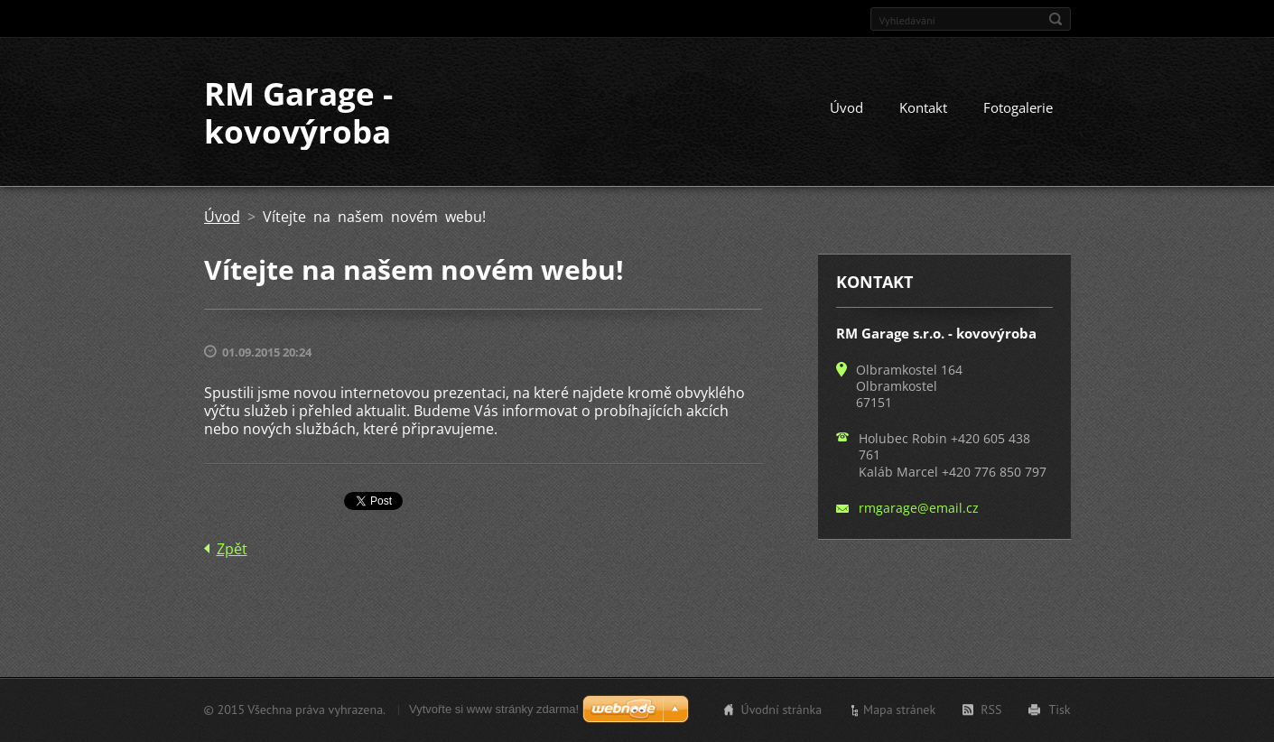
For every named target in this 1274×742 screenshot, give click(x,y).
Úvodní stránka (782, 709)
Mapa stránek (899, 709)
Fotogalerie (1018, 107)
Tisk (1059, 709)
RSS (991, 709)
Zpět (232, 549)
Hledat (1055, 19)
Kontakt (923, 107)
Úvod (846, 107)
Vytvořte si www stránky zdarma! (494, 709)
